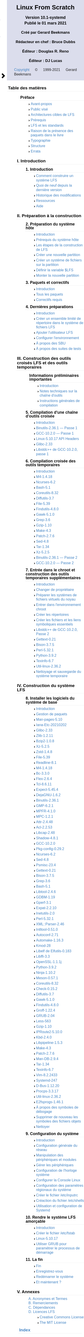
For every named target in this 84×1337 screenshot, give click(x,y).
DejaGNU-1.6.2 (48, 795)
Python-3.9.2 (46, 655)
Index (24, 1330)
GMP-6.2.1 (44, 806)
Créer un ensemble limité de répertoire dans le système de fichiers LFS (59, 323)
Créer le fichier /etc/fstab (55, 1233)
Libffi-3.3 (43, 956)
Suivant (3, 75)
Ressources (45, 201)
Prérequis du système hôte (57, 240)
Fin (38, 1266)
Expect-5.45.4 (47, 789)
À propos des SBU (51, 343)
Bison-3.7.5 (45, 645)
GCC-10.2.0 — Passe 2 (55, 563)
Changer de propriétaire (55, 590)
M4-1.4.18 (44, 477)
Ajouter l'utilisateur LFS (54, 332)
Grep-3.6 (43, 520)
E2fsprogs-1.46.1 (49, 1102)
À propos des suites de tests (58, 349)
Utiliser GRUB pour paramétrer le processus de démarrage (58, 1248)
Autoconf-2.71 (47, 935)
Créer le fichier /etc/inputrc (57, 1195)
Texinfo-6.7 (45, 661)
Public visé (39, 109)
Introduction (45, 234)
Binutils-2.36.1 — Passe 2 (56, 557)
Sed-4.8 (42, 541)
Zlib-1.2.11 (44, 736)
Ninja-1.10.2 (45, 973)
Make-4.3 (43, 531)
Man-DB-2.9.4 (47, 1059)
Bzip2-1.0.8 (45, 741)
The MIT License (53, 1322)
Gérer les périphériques (54, 1165)
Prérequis (38, 120)
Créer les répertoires (52, 615)
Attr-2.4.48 (44, 822)
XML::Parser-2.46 (50, 924)
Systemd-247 (46, 1080)
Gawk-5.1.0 (45, 514)
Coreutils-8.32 (47, 493)
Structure (38, 146)
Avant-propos (41, 104)
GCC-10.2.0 (45, 843)
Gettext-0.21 (46, 639)
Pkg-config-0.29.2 (50, 849)
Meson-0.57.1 (47, 978)
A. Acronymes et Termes (47, 1299)
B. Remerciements (43, 1303)
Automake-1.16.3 (49, 940)
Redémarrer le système (54, 1277)
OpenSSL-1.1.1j (49, 962)
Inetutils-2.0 (45, 913)
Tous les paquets (49, 294)
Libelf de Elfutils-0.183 (53, 951)
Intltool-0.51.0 (47, 929)
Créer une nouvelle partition (58, 255)
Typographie (40, 140)
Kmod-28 (43, 946)
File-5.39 (43, 504)
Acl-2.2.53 (44, 827)
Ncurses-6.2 (45, 482)
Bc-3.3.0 (43, 773)
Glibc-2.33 (44, 444)
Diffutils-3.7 (45, 498)
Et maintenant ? (48, 1282)
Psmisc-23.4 (46, 865)
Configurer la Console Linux (58, 1180)
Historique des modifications (58, 195)
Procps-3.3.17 (47, 1091)
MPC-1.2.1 (44, 816)
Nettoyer (43, 1127)
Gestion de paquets (51, 714)
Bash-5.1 (43, 487)
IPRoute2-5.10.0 (49, 1032)
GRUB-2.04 (45, 1016)
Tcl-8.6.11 (44, 784)
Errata (36, 151)
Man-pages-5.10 (49, 719)
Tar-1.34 (42, 547)
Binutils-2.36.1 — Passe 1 (56, 428)
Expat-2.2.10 (46, 908)
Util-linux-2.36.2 (48, 666)
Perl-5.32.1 (45, 650)
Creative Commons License (62, 1317)
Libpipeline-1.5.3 (49, 1043)
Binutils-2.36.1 (47, 800)
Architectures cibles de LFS (52, 115)
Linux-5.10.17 (47, 1238)
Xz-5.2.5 (43, 552)
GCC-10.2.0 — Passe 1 (55, 433)
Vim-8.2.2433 (46, 1075)
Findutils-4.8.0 (47, 509)
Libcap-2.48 (45, 833)
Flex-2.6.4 (44, 779)
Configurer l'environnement (57, 338)
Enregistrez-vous (49, 1271)
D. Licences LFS (41, 1312)
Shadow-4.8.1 (47, 838)
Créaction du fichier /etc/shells (60, 1200)
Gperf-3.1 (43, 902)
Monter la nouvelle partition (57, 275)
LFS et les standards (47, 125)
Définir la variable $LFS (54, 270)
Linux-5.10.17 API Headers (57, 439)
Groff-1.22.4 (45, 1010)
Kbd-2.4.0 (44, 1037)
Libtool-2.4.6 (46, 892)
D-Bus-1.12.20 (47, 1086)
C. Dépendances (41, 1307)
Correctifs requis (49, 300)
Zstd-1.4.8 (44, 752)
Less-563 (43, 1021)
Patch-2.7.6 (45, 536)
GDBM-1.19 (45, 897)
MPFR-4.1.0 (45, 811)
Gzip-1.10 (44, 525)
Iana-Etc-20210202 (51, 725)
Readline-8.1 (46, 763)
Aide (39, 206)
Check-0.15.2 (46, 989)
